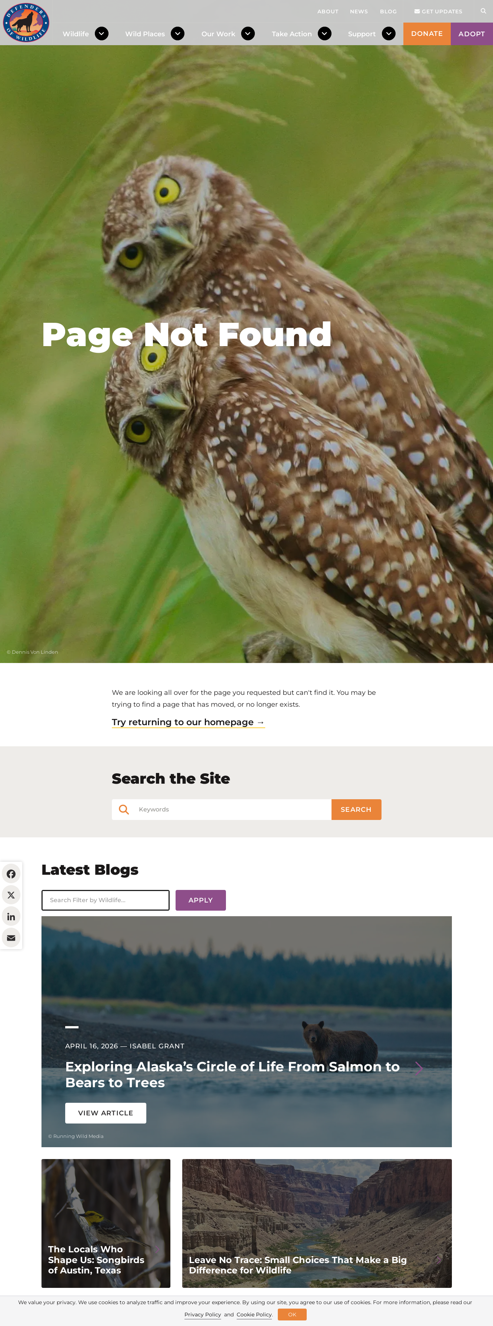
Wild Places (145, 34)
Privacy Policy (202, 1314)
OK (292, 1314)
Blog (388, 11)
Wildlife (76, 34)
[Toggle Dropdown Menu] (103, 34)
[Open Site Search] (483, 11)
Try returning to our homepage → (188, 767)
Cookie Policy (254, 1314)
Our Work (218, 34)
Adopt (472, 34)
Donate (427, 34)
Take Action (292, 34)
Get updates (438, 11)
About (328, 11)
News (359, 11)
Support (362, 34)
